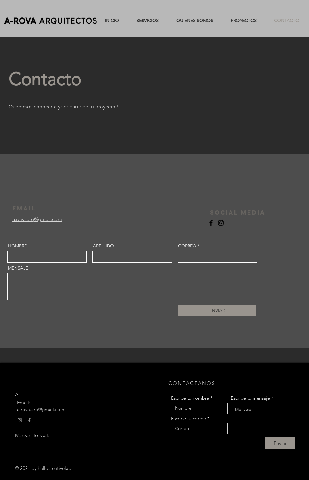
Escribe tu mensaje (250, 398)
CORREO (187, 246)
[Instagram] (220, 223)
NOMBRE (17, 246)
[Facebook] (211, 223)
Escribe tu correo (188, 418)
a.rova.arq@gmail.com (40, 409)
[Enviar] (280, 443)
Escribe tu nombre (190, 398)
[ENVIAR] (217, 310)
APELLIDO (103, 246)
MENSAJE (18, 268)
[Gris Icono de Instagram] (20, 420)
